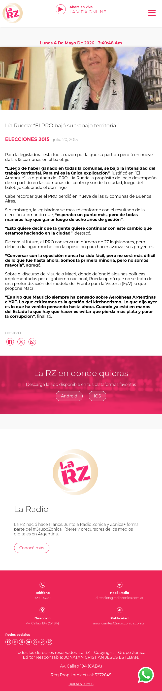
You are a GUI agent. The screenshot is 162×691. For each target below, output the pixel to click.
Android (69, 396)
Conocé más (31, 547)
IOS (97, 396)
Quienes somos (81, 684)
